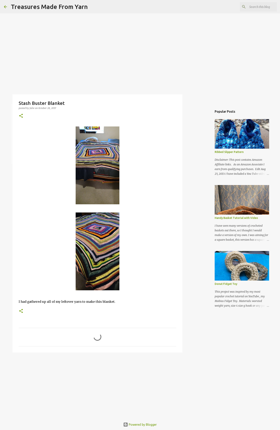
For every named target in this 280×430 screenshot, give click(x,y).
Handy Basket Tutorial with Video (236, 217)
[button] (21, 116)
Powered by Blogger (140, 424)
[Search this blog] (256, 6)
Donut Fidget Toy (226, 283)
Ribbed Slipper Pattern (229, 152)
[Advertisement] (97, 385)
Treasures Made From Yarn (49, 6)
